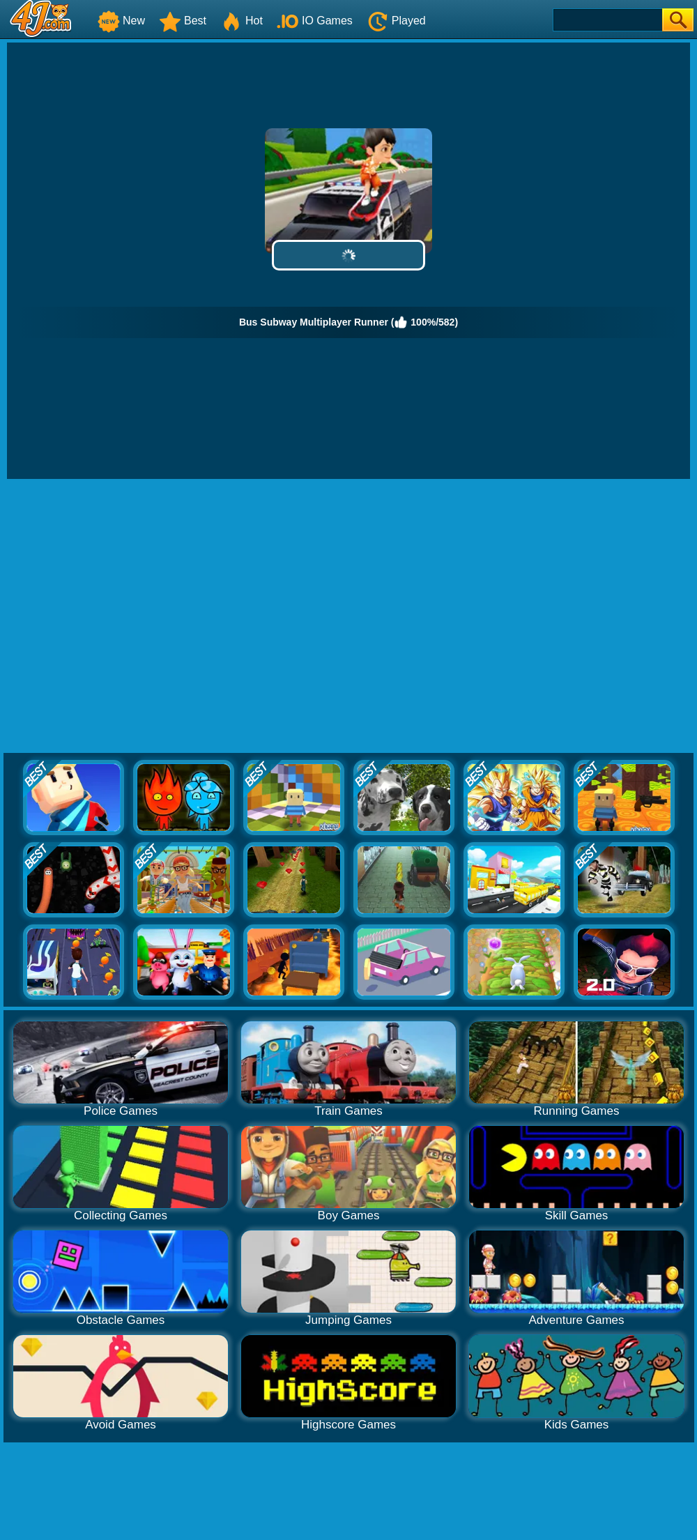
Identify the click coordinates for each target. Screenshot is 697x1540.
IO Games (315, 20)
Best (182, 20)
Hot (241, 20)
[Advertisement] (130, 616)
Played (396, 20)
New (121, 20)
